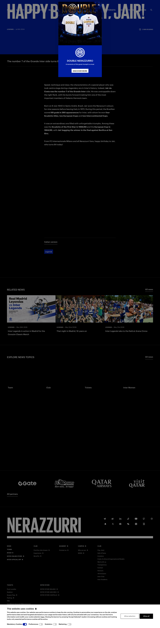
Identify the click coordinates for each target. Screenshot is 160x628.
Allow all (146, 616)
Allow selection (129, 616)
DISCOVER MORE (80, 71)
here (42, 617)
